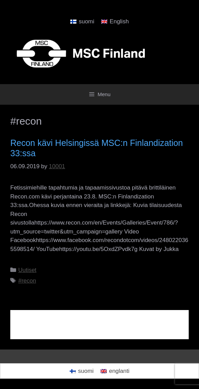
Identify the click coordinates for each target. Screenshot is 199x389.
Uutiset (27, 270)
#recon (27, 280)
